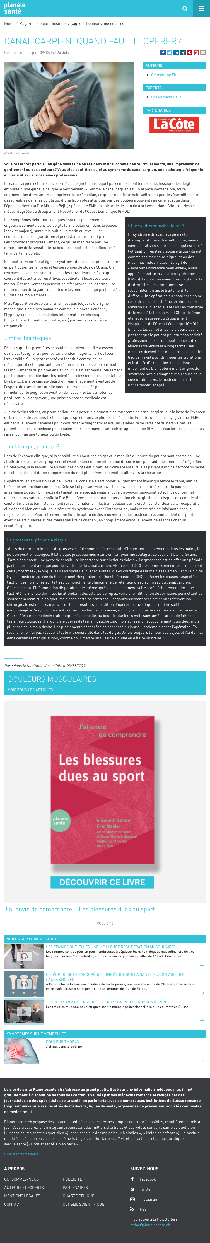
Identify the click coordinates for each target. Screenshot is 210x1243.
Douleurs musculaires (105, 23)
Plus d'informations (21, 1154)
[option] (174, 125)
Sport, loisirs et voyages (60, 23)
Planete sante (14, 8)
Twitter (141, 1189)
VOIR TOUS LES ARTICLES (30, 689)
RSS (138, 1209)
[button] (163, 52)
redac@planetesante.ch (150, 1224)
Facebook (143, 1179)
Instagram (144, 1199)
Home (9, 23)
